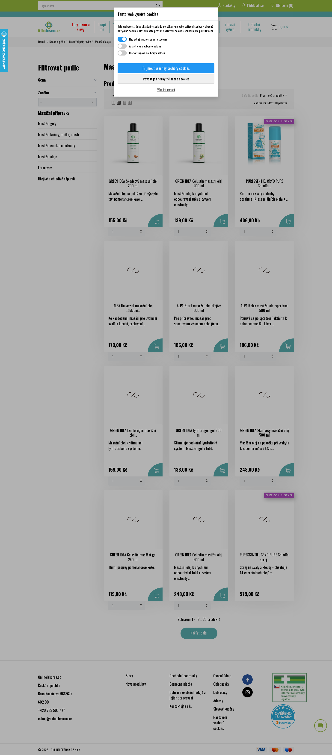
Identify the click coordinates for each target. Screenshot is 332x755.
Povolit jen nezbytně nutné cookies (166, 78)
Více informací (166, 89)
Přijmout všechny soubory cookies (166, 68)
